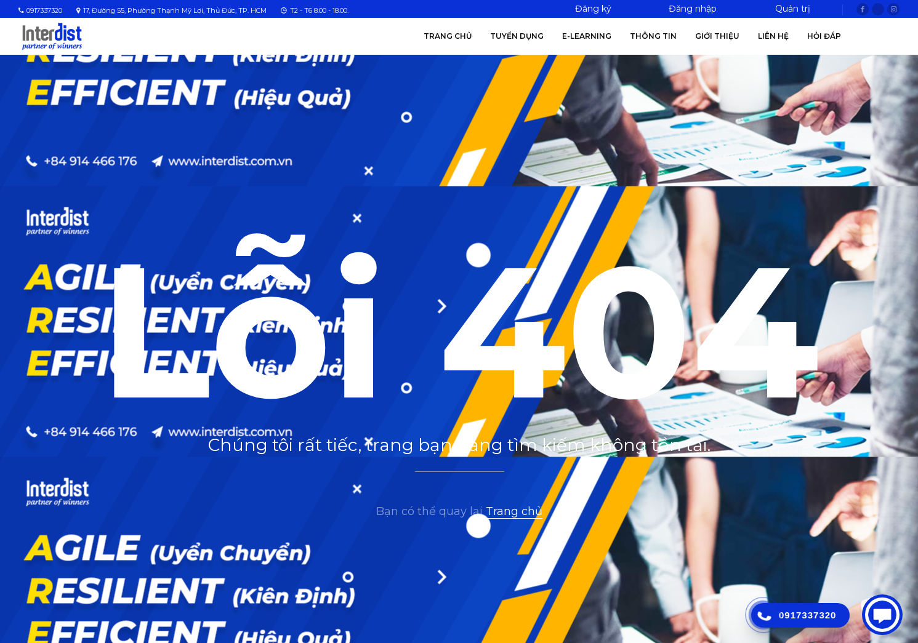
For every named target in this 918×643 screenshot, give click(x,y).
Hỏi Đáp (824, 36)
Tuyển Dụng (517, 36)
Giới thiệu (717, 36)
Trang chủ (448, 36)
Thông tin (653, 36)
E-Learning (586, 36)
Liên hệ (773, 36)
